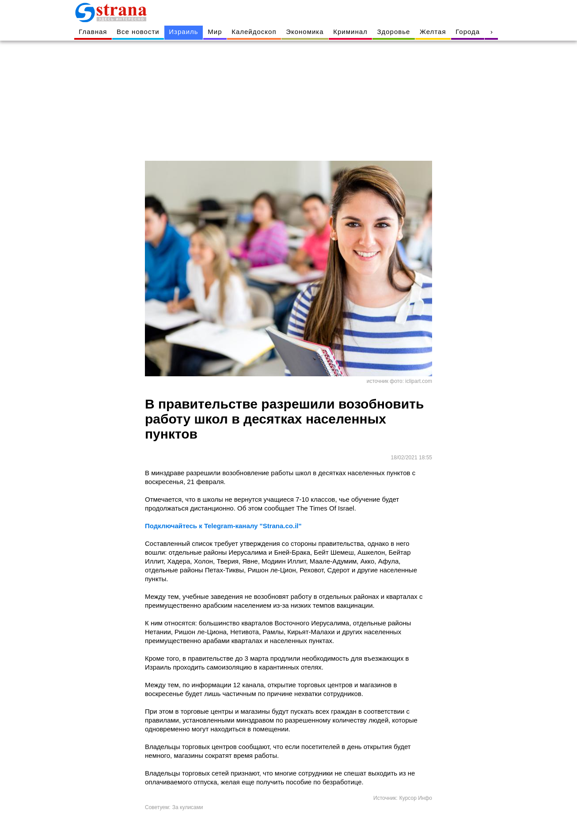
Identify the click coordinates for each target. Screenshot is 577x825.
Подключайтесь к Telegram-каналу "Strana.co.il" (223, 526)
